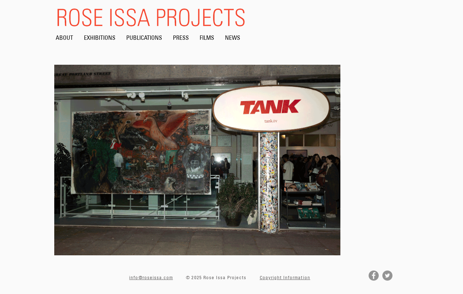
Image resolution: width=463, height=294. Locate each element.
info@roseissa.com (151, 277)
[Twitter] (387, 275)
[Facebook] (374, 275)
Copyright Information (285, 277)
